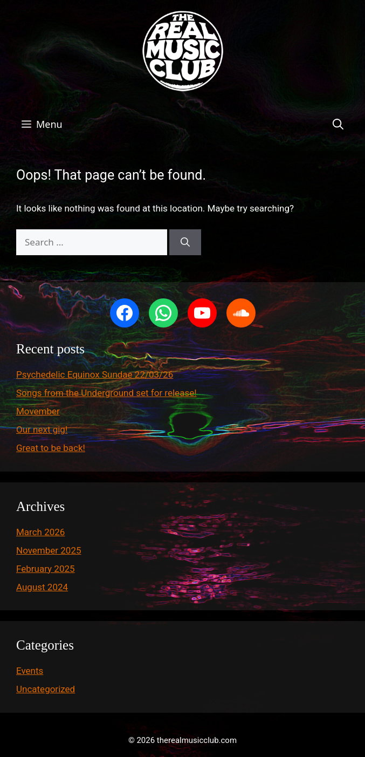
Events (29, 670)
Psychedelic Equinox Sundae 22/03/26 (94, 374)
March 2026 (40, 532)
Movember (38, 411)
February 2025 (45, 568)
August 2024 (42, 587)
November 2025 (48, 550)
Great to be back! (50, 447)
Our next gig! (41, 429)
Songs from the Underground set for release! (106, 392)
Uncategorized (45, 689)
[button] (338, 124)
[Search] (185, 242)
